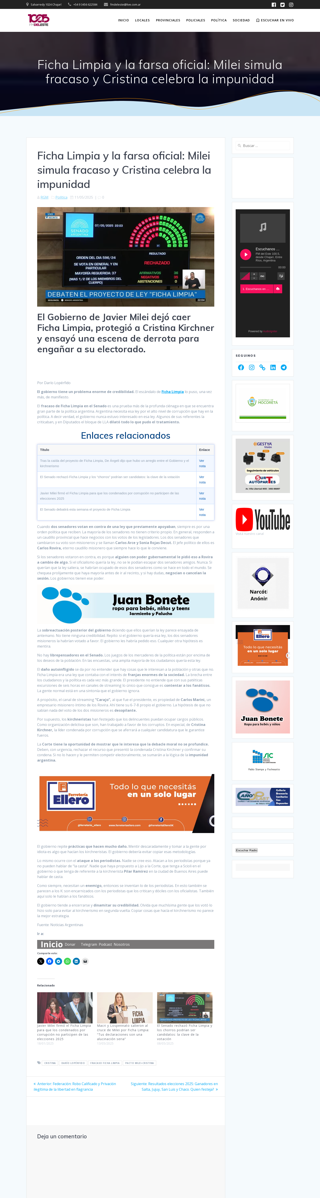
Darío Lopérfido (73, 1063)
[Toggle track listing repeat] (262, 276)
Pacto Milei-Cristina (139, 1063)
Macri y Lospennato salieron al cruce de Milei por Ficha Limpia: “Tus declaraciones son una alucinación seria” (123, 1032)
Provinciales (168, 20)
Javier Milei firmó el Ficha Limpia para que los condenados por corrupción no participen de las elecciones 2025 (64, 1032)
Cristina (50, 1063)
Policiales (195, 20)
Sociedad (241, 20)
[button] (277, 288)
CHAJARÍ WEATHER (263, 178)
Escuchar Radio (246, 872)
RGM (45, 197)
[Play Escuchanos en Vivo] (245, 254)
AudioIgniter (270, 331)
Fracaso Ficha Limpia (104, 1063)
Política (219, 20)
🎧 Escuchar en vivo (275, 20)
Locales (142, 20)
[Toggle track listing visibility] (281, 276)
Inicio (123, 20)
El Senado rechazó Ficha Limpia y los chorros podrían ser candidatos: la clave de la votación (184, 1032)
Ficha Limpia (173, 391)
